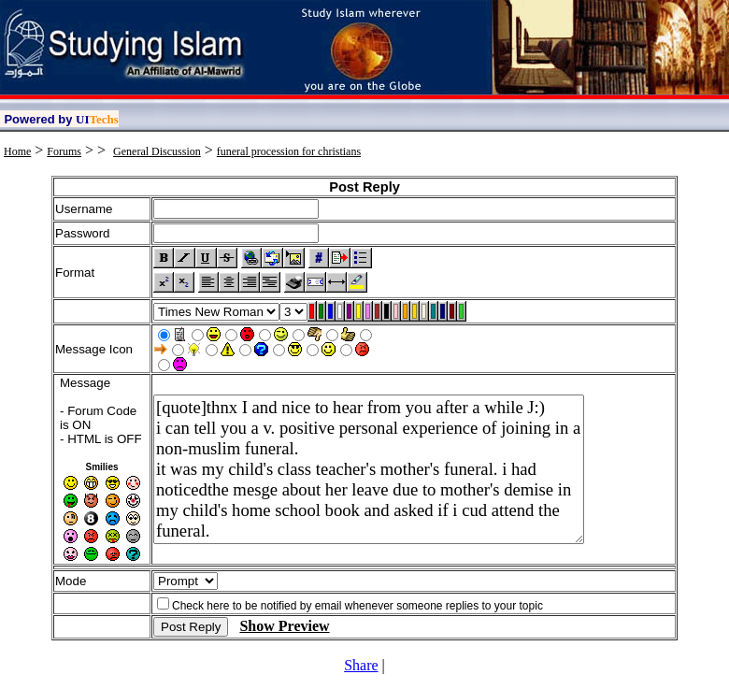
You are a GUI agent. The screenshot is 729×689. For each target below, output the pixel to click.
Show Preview (284, 626)
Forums (64, 151)
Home (17, 151)
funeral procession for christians (289, 151)
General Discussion (157, 151)
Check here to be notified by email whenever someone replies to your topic (357, 605)
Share (361, 665)
